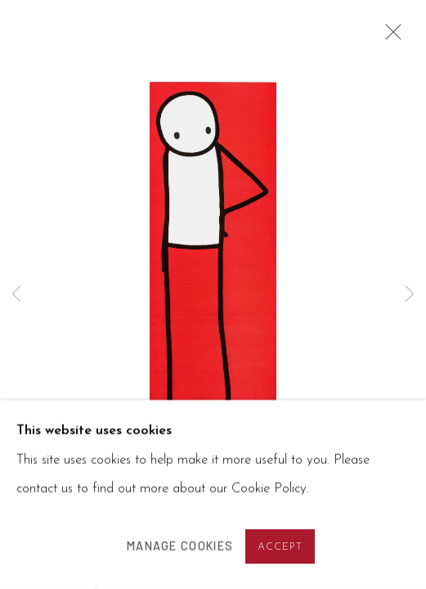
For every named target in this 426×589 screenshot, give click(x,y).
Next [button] (409, 294)
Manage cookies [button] (180, 546)
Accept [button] (280, 547)
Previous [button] (16, 294)
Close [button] (389, 37)
